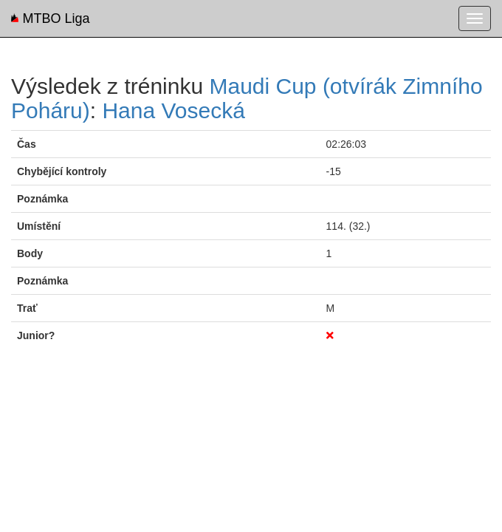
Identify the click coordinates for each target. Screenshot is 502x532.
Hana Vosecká (173, 110)
